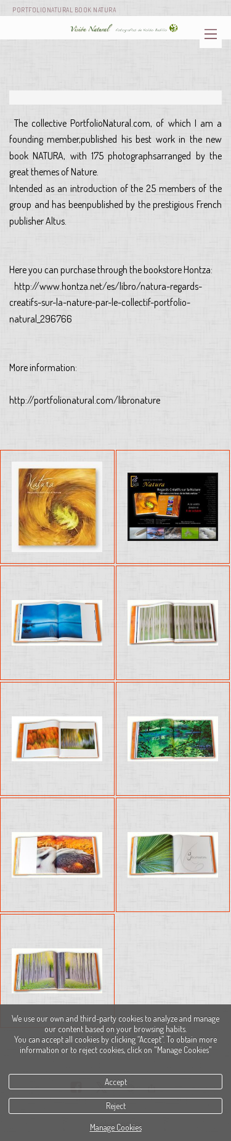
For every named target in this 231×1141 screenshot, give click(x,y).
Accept (116, 1081)
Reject (116, 1105)
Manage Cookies (116, 1127)
